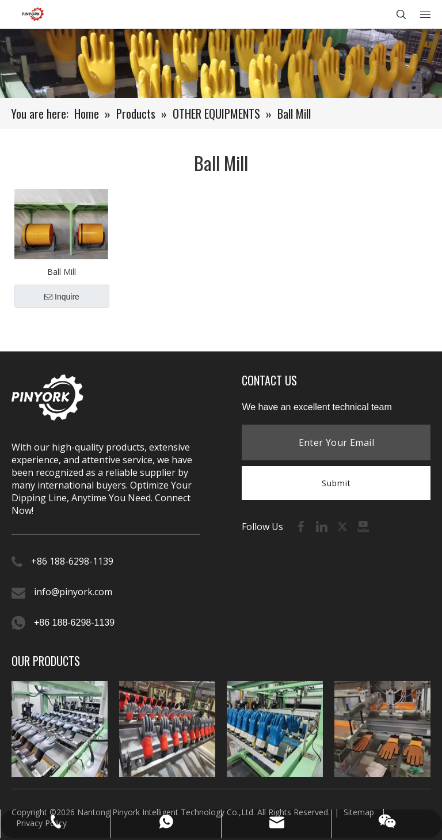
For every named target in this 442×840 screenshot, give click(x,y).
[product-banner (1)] (221, 63)
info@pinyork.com (73, 591)
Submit (336, 483)
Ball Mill (61, 271)
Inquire (61, 296)
